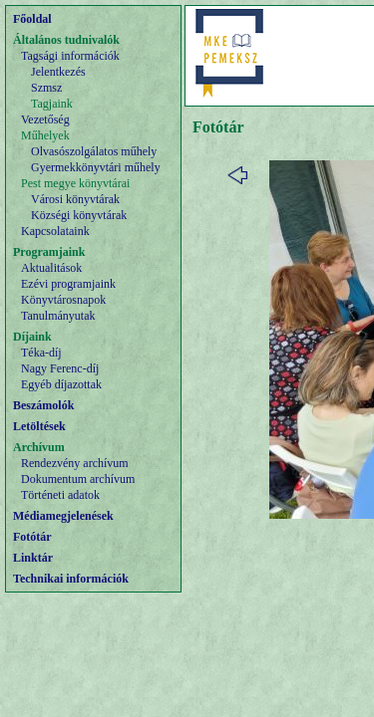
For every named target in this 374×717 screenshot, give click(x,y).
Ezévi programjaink (68, 284)
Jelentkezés (58, 72)
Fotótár (32, 537)
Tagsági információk (70, 56)
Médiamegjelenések (63, 516)
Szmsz (46, 88)
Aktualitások (51, 268)
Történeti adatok (60, 495)
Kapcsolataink (55, 231)
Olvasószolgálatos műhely (94, 151)
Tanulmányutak (58, 316)
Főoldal (32, 19)
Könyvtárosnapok (63, 300)
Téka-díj (41, 352)
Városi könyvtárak (75, 199)
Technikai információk (71, 579)
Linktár (33, 558)
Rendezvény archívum (75, 463)
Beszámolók (43, 405)
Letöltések (39, 426)
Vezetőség (45, 119)
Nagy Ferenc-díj (60, 368)
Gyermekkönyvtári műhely (96, 167)
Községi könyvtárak (79, 215)
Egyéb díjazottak (61, 384)
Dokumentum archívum (78, 479)
